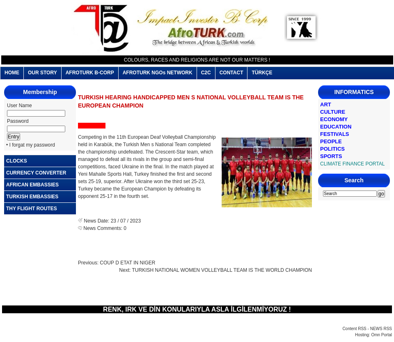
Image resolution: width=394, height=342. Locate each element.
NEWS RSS (381, 328)
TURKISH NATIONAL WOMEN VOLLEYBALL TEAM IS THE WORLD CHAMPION (222, 270)
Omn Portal (381, 335)
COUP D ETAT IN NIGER (127, 263)
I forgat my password (32, 145)
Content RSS (354, 328)
